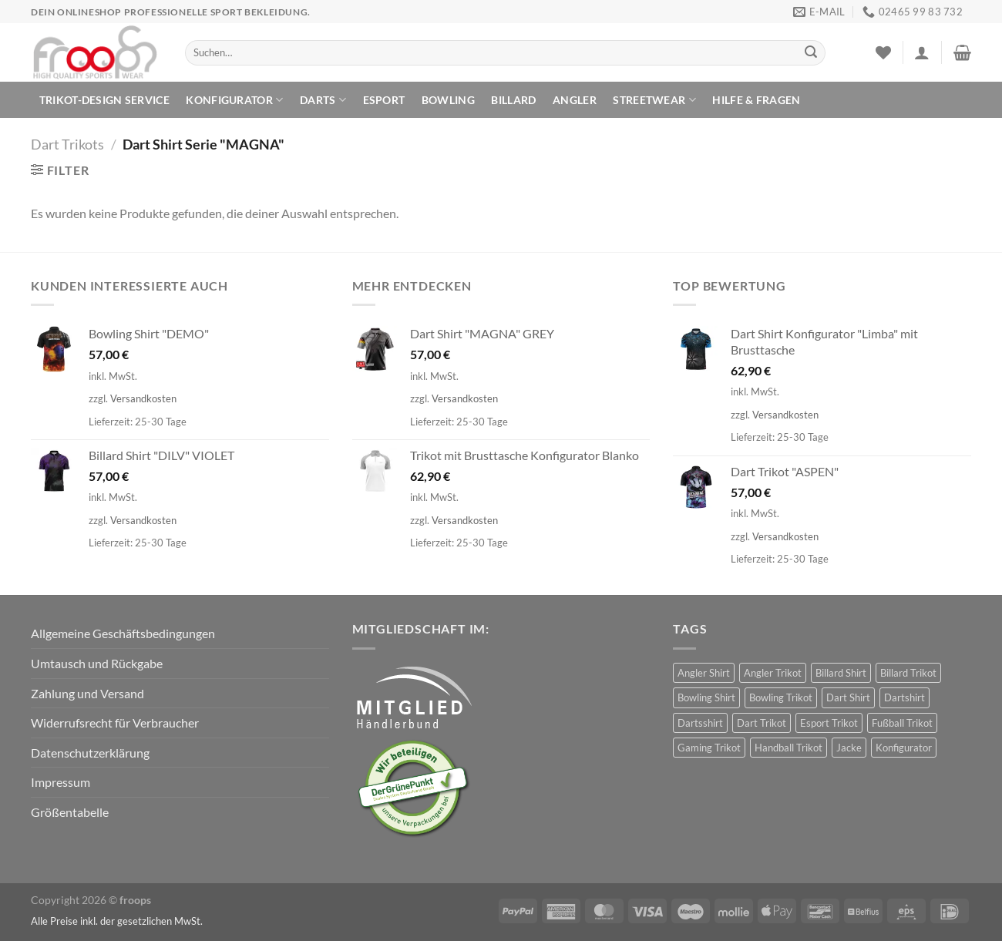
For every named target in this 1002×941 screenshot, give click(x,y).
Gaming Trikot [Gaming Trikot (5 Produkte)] (709, 747)
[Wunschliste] (883, 52)
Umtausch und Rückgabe (97, 663)
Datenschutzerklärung (90, 752)
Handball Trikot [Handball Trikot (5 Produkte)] (788, 747)
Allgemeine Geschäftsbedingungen (123, 633)
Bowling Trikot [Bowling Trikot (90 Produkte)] (780, 697)
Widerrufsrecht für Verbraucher (115, 722)
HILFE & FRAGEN (756, 99)
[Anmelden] (922, 52)
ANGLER (575, 99)
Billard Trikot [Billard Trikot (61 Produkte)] (908, 673)
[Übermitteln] (811, 53)
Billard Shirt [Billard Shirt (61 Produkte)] (840, 673)
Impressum (60, 782)
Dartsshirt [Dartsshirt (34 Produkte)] (700, 723)
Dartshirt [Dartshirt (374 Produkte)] (904, 697)
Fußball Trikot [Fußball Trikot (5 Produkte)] (902, 723)
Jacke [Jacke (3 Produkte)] (849, 747)
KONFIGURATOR (234, 99)
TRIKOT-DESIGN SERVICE (104, 99)
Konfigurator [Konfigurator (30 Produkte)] (904, 747)
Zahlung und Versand (87, 693)
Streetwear (654, 99)
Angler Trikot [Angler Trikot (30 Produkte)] (773, 673)
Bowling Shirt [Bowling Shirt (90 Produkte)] (706, 697)
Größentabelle (70, 812)
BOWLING (448, 99)
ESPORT (384, 99)
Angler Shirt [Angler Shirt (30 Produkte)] (704, 673)
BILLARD (513, 99)
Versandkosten (143, 398)
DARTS (323, 99)
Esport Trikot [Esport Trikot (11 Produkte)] (829, 723)
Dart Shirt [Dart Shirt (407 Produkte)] (848, 697)
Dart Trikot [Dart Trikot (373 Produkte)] (761, 723)
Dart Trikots (67, 144)
